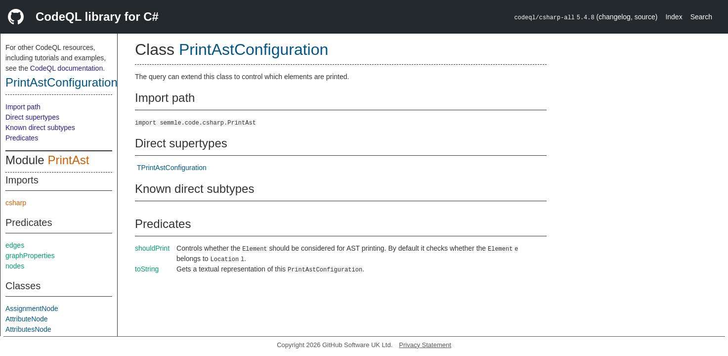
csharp (15, 203)
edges (14, 245)
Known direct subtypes (40, 128)
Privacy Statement (425, 345)
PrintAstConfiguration (61, 82)
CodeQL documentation (66, 68)
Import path (23, 107)
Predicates (21, 138)
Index (673, 17)
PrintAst (68, 160)
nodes (14, 266)
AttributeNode (26, 319)
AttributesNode (28, 329)
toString (147, 269)
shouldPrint (152, 248)
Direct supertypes (32, 117)
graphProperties (30, 256)
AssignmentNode (31, 308)
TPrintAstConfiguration (172, 168)
